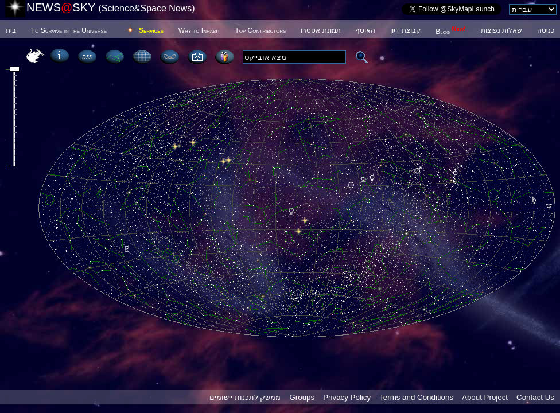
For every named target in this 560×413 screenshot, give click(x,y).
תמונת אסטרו (320, 30)
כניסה (545, 30)
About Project (485, 397)
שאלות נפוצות (501, 30)
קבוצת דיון (405, 30)
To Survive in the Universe (69, 30)
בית (11, 30)
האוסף (365, 30)
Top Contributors (260, 30)
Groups (301, 397)
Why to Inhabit (199, 30)
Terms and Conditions (416, 397)
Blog (450, 32)
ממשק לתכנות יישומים (245, 397)
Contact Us (535, 397)
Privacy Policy (347, 397)
